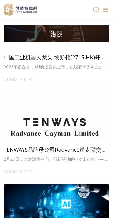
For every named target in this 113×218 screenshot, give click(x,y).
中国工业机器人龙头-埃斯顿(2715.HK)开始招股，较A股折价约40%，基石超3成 (55, 57)
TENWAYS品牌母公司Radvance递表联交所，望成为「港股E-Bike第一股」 (52, 150)
